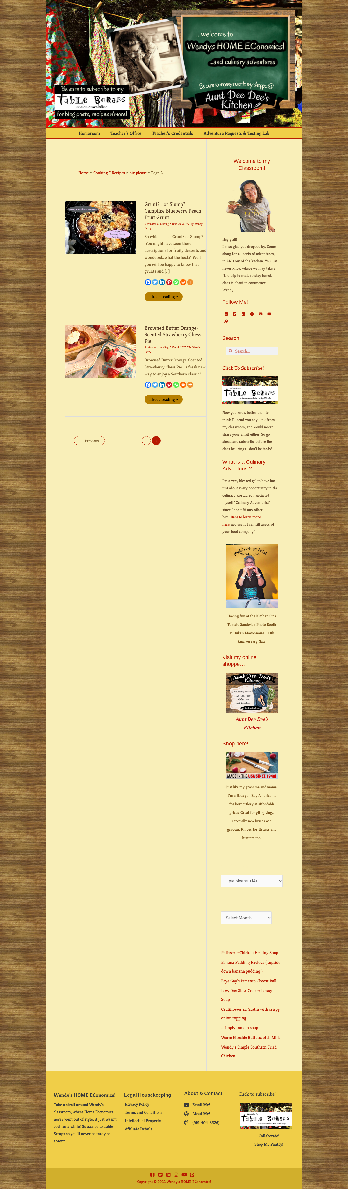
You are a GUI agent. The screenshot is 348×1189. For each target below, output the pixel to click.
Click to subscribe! (243, 368)
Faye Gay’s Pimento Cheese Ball (248, 981)
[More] (190, 282)
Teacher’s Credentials (172, 133)
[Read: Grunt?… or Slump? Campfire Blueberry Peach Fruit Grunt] (100, 227)
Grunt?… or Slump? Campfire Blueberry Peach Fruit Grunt (173, 211)
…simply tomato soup (239, 1027)
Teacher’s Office (125, 133)
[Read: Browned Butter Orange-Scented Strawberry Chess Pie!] (100, 350)
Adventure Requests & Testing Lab (236, 133)
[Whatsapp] (176, 282)
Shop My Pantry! (268, 1144)
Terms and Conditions (143, 1112)
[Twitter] (155, 282)
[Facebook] (148, 282)
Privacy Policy (137, 1104)
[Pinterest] (169, 282)
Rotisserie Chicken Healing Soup (249, 952)
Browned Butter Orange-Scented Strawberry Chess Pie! (173, 334)
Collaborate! (269, 1136)
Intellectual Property (143, 1121)
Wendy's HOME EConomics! (85, 1095)
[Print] (183, 282)
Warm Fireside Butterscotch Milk (250, 1037)
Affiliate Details (138, 1129)
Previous (89, 440)
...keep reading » (163, 295)
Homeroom (89, 133)
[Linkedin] (162, 282)
